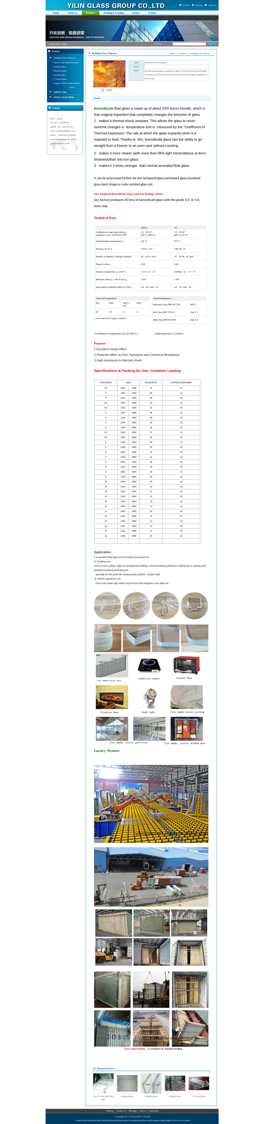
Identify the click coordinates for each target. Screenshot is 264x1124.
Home (56, 13)
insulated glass (60, 75)
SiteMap (109, 1111)
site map (198, 5)
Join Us (143, 1111)
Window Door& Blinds (64, 97)
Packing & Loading (114, 13)
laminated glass (60, 71)
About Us (72, 13)
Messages (133, 1111)
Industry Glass (60, 92)
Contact (152, 13)
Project (136, 13)
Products (90, 13)
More (72, 87)
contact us (212, 5)
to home (186, 5)
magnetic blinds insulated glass (67, 83)
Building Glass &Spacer (64, 58)
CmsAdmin (154, 1111)
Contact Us (121, 1111)
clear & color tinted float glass (66, 62)
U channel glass (60, 79)
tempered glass (60, 66)
